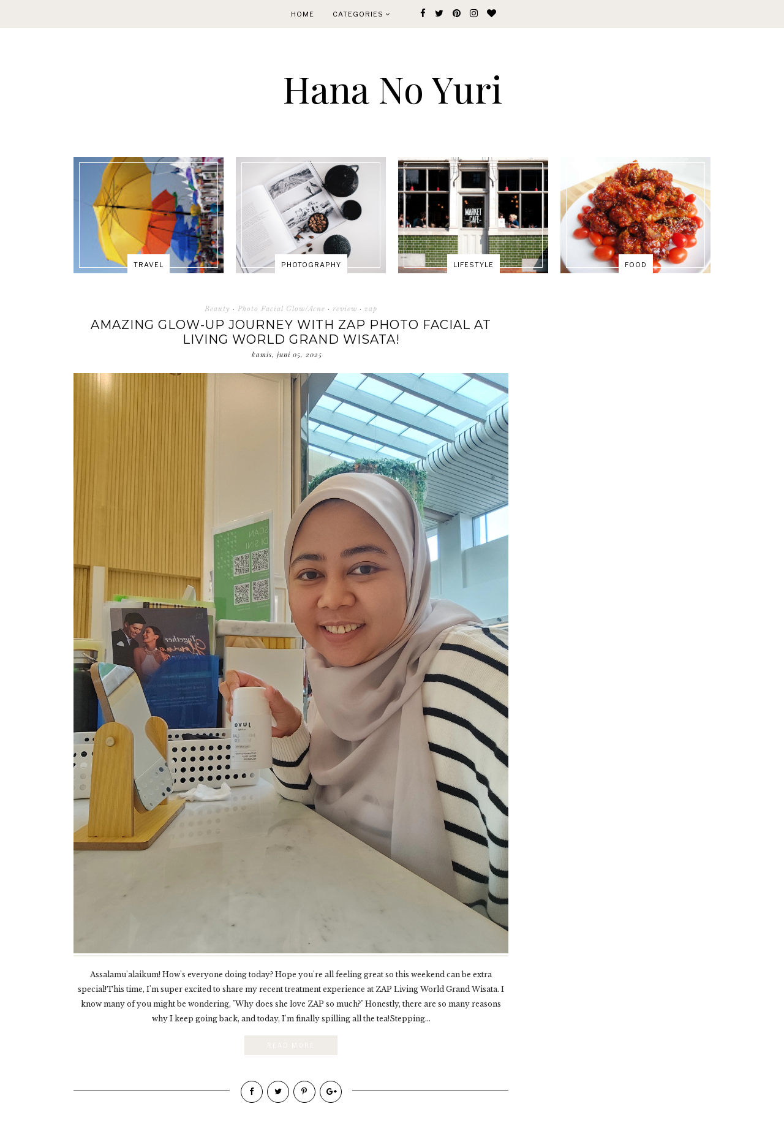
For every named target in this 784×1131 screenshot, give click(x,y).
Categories (361, 14)
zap (370, 308)
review (345, 308)
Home (302, 14)
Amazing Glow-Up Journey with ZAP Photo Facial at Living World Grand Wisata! (291, 332)
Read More (291, 1045)
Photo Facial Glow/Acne (281, 308)
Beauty (217, 308)
